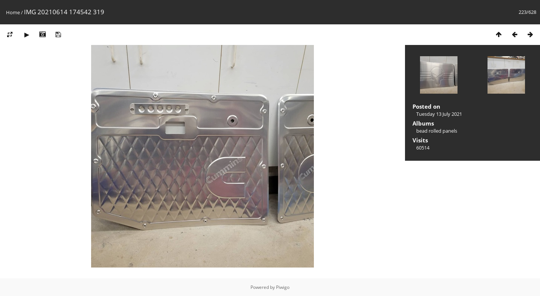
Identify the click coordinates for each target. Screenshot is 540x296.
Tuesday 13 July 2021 (439, 114)
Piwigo (283, 287)
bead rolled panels (436, 130)
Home (13, 12)
